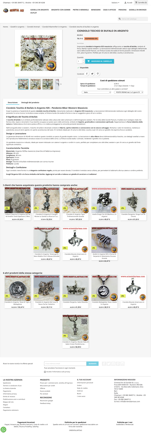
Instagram (122, 364)
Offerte (42, 388)
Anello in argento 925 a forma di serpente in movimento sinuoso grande (104, 256)
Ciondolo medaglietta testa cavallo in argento (104, 303)
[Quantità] (79, 61)
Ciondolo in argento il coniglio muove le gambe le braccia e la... (46, 215)
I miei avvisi (81, 396)
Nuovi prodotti (45, 391)
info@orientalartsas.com (130, 401)
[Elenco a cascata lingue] (116, 3)
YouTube (113, 364)
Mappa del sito (8, 402)
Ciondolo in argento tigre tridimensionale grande (75, 215)
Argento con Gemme (60, 10)
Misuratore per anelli (47, 386)
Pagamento (7, 391)
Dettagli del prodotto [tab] (30, 102)
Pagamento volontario (10, 410)
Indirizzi (80, 391)
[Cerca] (133, 19)
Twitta (92, 74)
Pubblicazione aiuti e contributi (14, 399)
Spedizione (7, 383)
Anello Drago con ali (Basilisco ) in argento (104, 215)
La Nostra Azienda (9, 388)
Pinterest (98, 74)
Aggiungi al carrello (99, 61)
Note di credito (82, 388)
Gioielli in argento (39, 10)
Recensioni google (46, 401)
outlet (33, 13)
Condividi (87, 74)
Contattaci (6, 407)
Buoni (79, 394)
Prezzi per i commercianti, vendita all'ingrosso (56, 383)
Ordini (79, 385)
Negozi (5, 405)
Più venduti (44, 394)
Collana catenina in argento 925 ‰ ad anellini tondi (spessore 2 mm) (17, 215)
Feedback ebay (45, 403)
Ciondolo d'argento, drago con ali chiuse (133, 215)
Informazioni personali (85, 383)
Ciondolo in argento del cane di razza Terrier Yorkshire (46, 303)
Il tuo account (84, 380)
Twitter (109, 364)
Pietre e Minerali (81, 10)
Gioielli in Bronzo (137, 10)
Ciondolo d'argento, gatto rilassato (75, 302)
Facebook (104, 364)
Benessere (96, 10)
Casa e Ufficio (109, 10)
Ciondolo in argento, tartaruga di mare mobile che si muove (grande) (46, 255)
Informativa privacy (10, 394)
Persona (122, 10)
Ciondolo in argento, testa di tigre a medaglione (18, 303)
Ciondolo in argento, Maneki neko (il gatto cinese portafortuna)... (76, 343)
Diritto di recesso (9, 396)
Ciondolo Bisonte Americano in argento (75, 255)
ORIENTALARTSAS (75, 430)
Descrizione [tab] (13, 102)
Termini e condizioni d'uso (12, 386)
